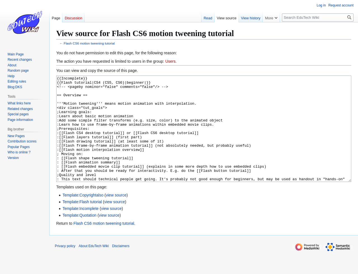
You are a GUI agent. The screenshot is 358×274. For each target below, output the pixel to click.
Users (170, 61)
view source (116, 216)
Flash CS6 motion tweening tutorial (89, 43)
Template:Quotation (79, 236)
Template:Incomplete (80, 229)
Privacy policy (65, 267)
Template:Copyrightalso (82, 216)
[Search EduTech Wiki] (318, 17)
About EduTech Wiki (94, 267)
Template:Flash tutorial (82, 223)
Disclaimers (120, 267)
